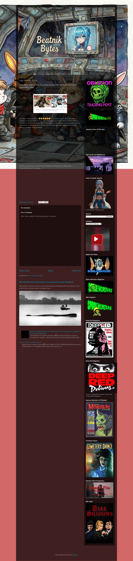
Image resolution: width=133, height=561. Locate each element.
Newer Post (24, 270)
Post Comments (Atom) (35, 275)
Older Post (76, 270)
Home (50, 270)
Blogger (74, 555)
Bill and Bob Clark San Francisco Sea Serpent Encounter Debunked (46, 282)
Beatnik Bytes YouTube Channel (31, 342)
